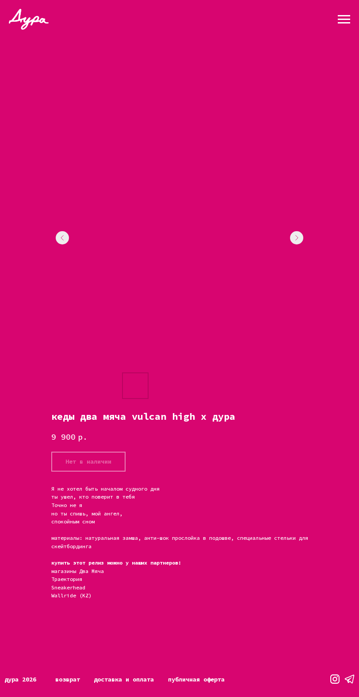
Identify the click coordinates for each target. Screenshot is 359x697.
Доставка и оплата (124, 679)
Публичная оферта (196, 679)
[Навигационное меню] (344, 19)
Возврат (67, 679)
